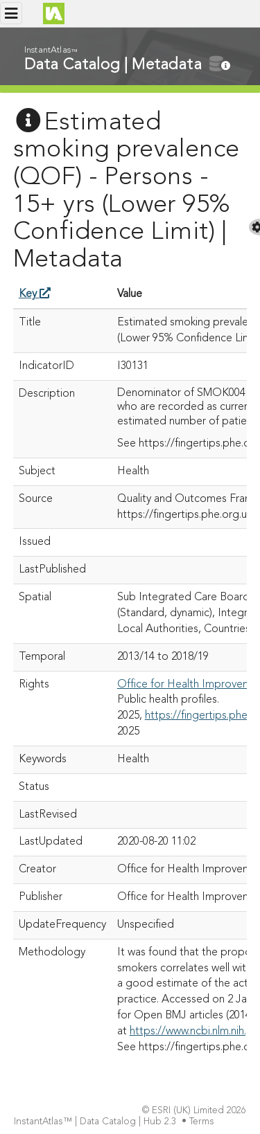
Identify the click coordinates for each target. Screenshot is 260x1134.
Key (35, 294)
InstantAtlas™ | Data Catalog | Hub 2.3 (96, 1121)
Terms (203, 1121)
